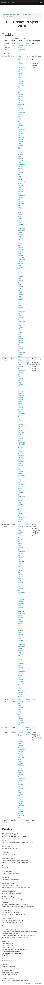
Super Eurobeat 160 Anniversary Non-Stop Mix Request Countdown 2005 (21, 243)
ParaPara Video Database (11, 14)
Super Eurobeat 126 (20, 172)
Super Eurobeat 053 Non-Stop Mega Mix (21, 534)
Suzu (27, 43)
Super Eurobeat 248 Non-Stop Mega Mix (21, 813)
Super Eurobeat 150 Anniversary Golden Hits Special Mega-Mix (21, 228)
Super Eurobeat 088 (20, 361)
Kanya (28, 56)
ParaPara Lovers (8, 2)
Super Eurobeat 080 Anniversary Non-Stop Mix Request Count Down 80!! (21, 96)
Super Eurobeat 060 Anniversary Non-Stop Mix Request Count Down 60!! (21, 553)
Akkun (28, 45)
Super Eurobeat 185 (20, 707)
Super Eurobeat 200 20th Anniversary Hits (21, 47)
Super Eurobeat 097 (20, 120)
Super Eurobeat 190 (20, 280)
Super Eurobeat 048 (20, 526)
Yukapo (28, 58)
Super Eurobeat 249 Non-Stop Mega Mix (21, 720)
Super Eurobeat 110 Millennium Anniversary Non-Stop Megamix (21, 149)
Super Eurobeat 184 (20, 788)
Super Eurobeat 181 (20, 701)
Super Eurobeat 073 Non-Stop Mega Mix (21, 83)
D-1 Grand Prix (25, 14)
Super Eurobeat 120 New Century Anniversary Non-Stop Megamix (21, 162)
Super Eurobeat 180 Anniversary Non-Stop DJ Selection (21, 270)
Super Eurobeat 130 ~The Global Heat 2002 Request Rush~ (21, 181)
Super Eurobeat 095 (20, 582)
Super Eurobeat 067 (20, 58)
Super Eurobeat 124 (20, 634)
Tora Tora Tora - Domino (20, 541)
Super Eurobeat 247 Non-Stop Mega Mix (21, 340)
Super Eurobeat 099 (20, 378)
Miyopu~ (28, 60)
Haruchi (28, 62)
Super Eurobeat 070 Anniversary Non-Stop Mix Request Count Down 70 (21, 69)
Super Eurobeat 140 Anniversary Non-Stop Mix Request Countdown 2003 (21, 197)
